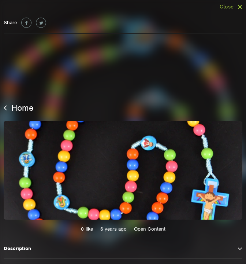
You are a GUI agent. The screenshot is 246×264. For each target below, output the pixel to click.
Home (19, 107)
